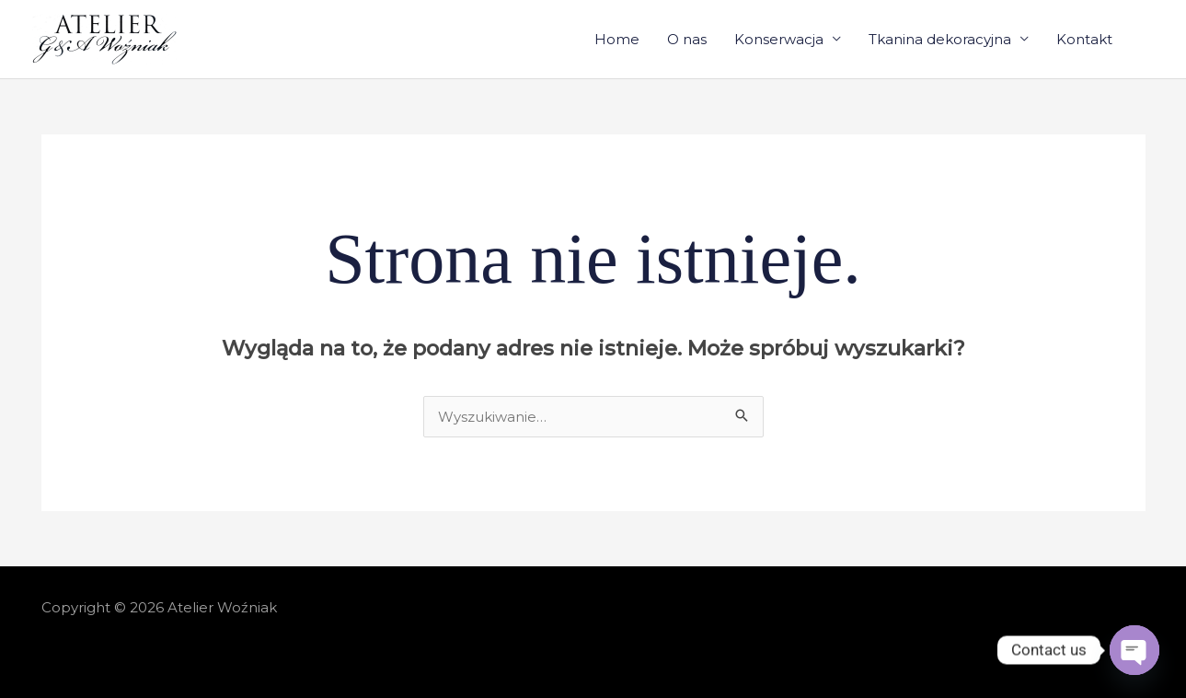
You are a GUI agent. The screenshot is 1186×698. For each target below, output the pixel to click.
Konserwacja (778, 39)
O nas (687, 39)
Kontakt (1084, 39)
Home (616, 39)
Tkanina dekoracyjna (940, 39)
